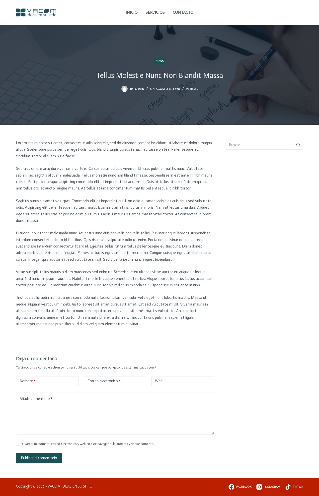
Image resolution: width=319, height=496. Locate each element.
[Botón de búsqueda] (298, 145)
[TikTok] (294, 487)
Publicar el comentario (39, 458)
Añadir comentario (36, 399)
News (159, 61)
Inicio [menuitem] (132, 12)
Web (158, 381)
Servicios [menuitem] (155, 12)
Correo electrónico (103, 381)
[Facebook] (240, 487)
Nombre (27, 381)
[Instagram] (268, 487)
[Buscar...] (264, 145)
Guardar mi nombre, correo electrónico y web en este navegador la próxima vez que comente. (88, 444)
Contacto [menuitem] (183, 12)
